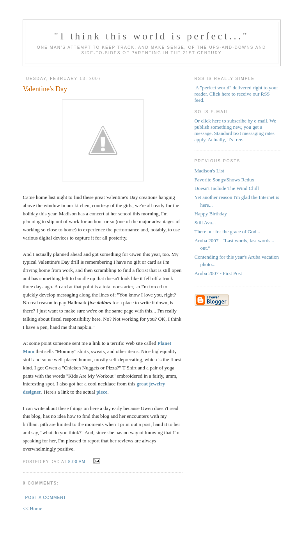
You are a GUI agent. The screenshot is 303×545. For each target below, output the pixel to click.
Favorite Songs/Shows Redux (225, 180)
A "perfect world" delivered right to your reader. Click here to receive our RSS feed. (236, 94)
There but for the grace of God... (227, 231)
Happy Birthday (211, 214)
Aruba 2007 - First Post (218, 273)
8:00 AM (76, 462)
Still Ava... (205, 222)
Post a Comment (45, 497)
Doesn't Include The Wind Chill (227, 188)
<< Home (33, 508)
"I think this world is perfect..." (151, 36)
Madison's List (209, 171)
